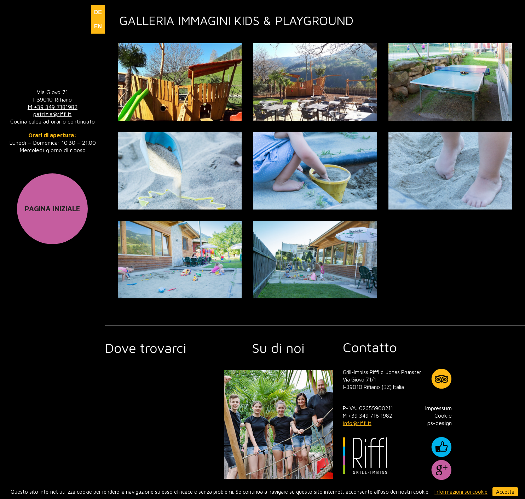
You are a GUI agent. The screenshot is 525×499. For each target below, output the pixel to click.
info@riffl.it (357, 423)
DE (98, 12)
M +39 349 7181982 (52, 107)
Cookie (443, 415)
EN (98, 26)
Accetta (505, 492)
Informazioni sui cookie (460, 492)
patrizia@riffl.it (52, 114)
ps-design (439, 423)
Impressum (438, 408)
